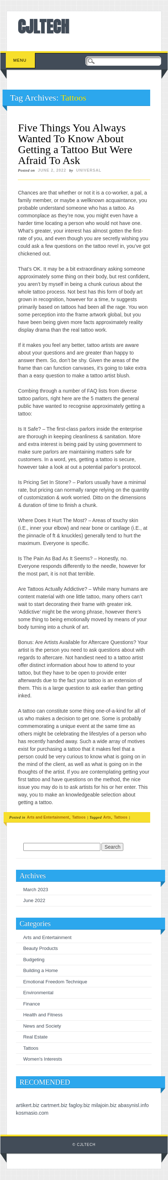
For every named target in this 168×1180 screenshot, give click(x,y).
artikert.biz (28, 1105)
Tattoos (78, 817)
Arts (107, 817)
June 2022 (34, 900)
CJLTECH (43, 26)
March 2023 (35, 889)
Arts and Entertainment (48, 817)
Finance (31, 1004)
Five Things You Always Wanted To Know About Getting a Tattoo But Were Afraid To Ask (75, 144)
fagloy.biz (79, 1105)
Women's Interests (42, 1059)
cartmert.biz (54, 1105)
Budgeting (34, 959)
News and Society (42, 1026)
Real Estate (35, 1037)
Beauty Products (40, 948)
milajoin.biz (103, 1105)
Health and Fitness (43, 1014)
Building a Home (40, 970)
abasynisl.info (133, 1105)
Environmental (38, 992)
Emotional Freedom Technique (55, 981)
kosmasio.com (32, 1113)
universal (88, 170)
